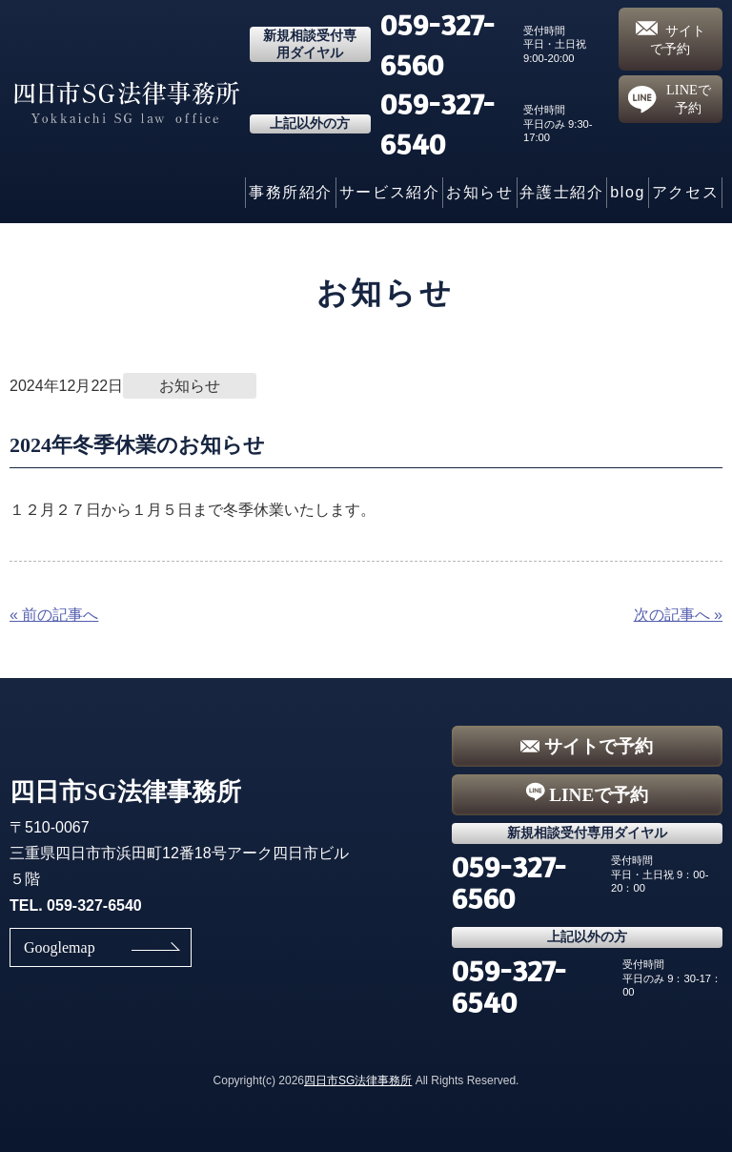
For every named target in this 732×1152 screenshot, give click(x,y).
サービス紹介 (389, 192)
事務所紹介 (291, 192)
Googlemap (59, 947)
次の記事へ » (678, 615)
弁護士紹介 (561, 192)
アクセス (685, 192)
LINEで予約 (669, 98)
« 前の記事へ (54, 615)
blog (627, 192)
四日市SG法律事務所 (358, 1080)
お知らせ (479, 192)
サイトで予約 (670, 38)
